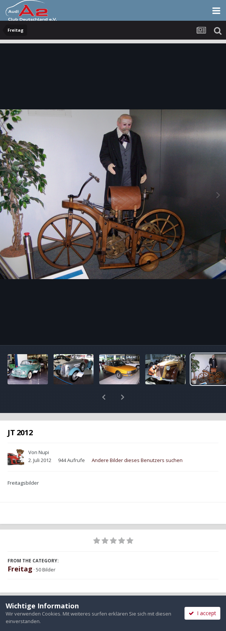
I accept (202, 613)
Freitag (20, 549)
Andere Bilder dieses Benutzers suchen (137, 440)
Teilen (56, 594)
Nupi (43, 432)
